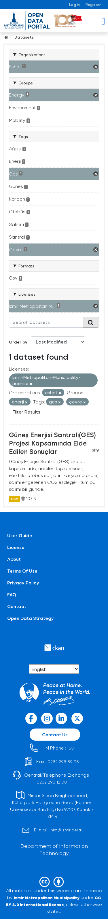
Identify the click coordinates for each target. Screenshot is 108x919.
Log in (74, 4)
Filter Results (26, 412)
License (15, 547)
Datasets (24, 37)
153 (70, 748)
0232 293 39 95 (63, 761)
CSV (14, 498)
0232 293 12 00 (52, 782)
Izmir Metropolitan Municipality (46, 897)
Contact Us (55, 734)
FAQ (11, 594)
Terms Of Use (22, 571)
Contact (16, 606)
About (14, 559)
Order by (18, 342)
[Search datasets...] (46, 322)
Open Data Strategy (30, 618)
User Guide (19, 535)
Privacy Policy (23, 583)
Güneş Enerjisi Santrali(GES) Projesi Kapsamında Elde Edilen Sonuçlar (52, 443)
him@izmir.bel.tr (66, 830)
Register (93, 4)
